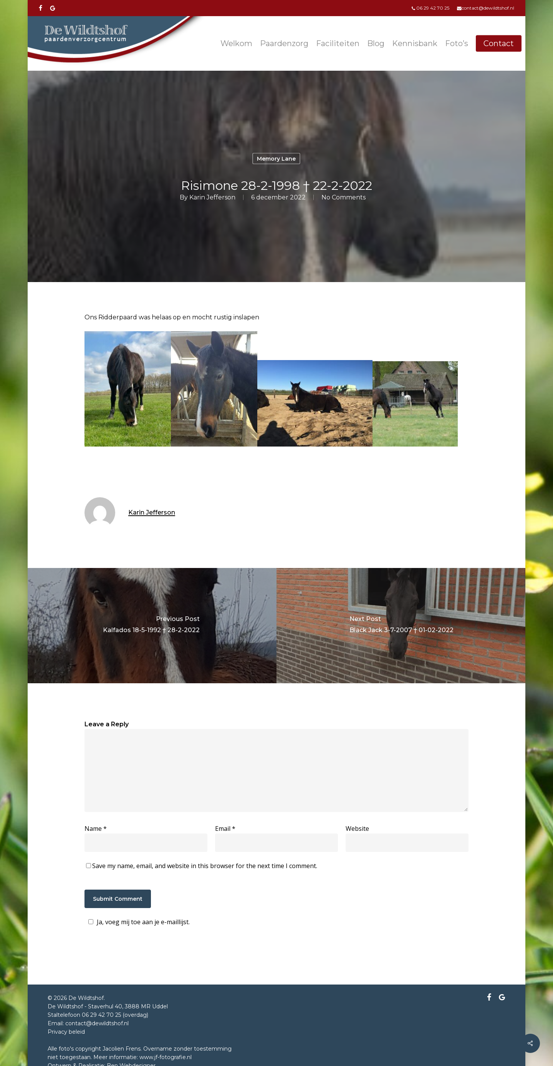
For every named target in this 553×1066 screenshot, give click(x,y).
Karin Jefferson (212, 197)
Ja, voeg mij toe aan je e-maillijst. (138, 922)
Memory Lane (276, 158)
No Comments (343, 197)
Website (357, 828)
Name (95, 828)
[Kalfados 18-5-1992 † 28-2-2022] (151, 625)
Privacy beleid (66, 1031)
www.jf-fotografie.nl (165, 1057)
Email (225, 828)
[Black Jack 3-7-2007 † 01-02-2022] (401, 625)
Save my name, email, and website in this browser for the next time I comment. (204, 866)
